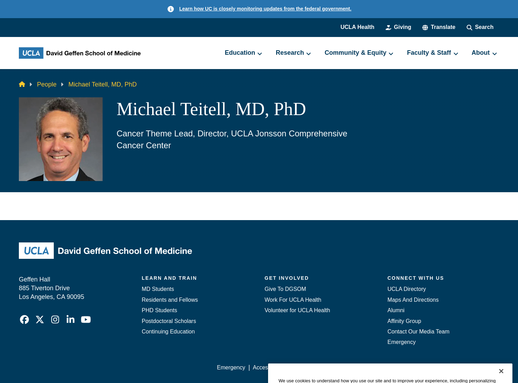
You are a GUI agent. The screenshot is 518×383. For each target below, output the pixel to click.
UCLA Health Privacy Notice (384, 367)
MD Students (158, 289)
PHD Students (159, 310)
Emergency (401, 342)
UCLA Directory (406, 289)
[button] (439, 27)
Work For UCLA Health (293, 300)
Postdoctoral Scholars (169, 321)
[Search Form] (480, 27)
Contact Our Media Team (418, 332)
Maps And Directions (413, 300)
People (47, 84)
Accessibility (268, 367)
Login (433, 367)
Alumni (396, 310)
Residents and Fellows (170, 300)
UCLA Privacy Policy (316, 367)
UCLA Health (357, 27)
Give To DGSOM (285, 289)
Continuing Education (168, 332)
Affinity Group (404, 321)
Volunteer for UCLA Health (297, 310)
